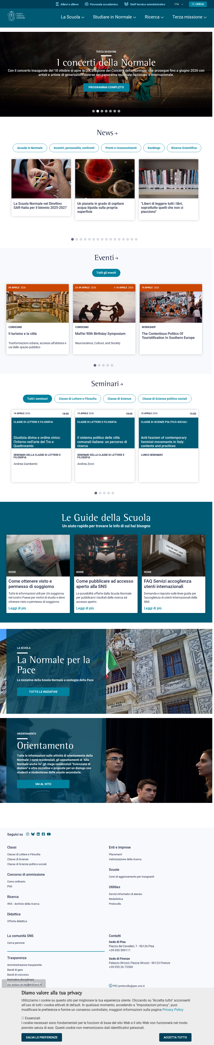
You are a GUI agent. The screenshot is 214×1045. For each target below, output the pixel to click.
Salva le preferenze (42, 1037)
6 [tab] (115, 111)
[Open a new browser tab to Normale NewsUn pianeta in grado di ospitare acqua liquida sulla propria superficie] (105, 191)
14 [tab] (127, 242)
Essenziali (32, 1018)
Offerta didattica (18, 921)
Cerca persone (16, 943)
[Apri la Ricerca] (198, 4)
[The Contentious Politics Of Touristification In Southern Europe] (171, 320)
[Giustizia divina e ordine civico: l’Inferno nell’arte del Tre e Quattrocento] (41, 453)
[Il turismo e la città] (37, 324)
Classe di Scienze (119, 406)
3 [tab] (102, 111)
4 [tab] (106, 111)
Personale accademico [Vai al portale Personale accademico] (107, 4)
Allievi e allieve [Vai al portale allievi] (73, 4)
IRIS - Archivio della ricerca (24, 903)
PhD (10, 885)
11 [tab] (115, 242)
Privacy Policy (172, 1010)
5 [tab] (110, 111)
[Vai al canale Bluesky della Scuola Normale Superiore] (33, 832)
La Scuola (70, 17)
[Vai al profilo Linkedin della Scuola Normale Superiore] (38, 832)
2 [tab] (98, 111)
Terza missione (187, 17)
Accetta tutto (175, 1037)
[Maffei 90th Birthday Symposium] (104, 322)
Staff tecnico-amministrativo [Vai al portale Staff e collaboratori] (151, 4)
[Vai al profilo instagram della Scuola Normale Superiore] (27, 832)
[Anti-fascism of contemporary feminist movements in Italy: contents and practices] (168, 450)
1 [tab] (93, 111)
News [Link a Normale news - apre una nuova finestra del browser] (107, 134)
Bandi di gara (16, 970)
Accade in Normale (30, 150)
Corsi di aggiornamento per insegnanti (134, 875)
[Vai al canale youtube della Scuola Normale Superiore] (49, 832)
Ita (180, 4)
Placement (116, 852)
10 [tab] (110, 242)
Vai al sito (43, 791)
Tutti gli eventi (106, 277)
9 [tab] (106, 242)
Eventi (106, 262)
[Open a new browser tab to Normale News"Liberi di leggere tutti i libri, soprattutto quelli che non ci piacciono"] (168, 191)
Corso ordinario (17, 880)
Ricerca (152, 17)
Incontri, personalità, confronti (74, 150)
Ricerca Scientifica (184, 150)
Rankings (154, 150)
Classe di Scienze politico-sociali (164, 406)
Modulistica (116, 898)
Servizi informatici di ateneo (127, 893)
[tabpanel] (41, 196)
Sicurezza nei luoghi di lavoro (26, 986)
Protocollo (115, 903)
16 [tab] (136, 242)
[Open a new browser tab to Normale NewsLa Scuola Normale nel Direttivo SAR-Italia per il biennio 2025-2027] (41, 189)
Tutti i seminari (37, 406)
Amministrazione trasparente (26, 965)
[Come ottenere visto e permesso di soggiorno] (38, 581)
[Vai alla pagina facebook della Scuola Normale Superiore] (43, 832)
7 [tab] (119, 111)
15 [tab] (132, 242)
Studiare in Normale (112, 17)
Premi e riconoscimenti (121, 150)
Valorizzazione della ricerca (127, 857)
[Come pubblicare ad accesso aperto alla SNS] (106, 581)
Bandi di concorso (19, 976)
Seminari (107, 390)
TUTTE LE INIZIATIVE (43, 699)
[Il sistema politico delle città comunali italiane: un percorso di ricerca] (105, 453)
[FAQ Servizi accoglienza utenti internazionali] (173, 581)
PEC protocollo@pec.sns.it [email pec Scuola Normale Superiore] (128, 985)
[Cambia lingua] (183, 4)
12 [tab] (119, 242)
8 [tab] (102, 242)
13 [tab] (123, 242)
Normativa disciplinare (22, 981)
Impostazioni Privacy (24, 983)
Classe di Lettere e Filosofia (78, 406)
